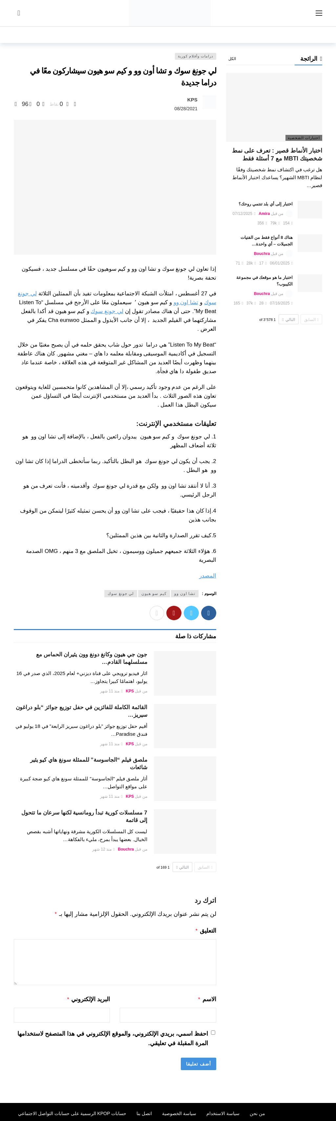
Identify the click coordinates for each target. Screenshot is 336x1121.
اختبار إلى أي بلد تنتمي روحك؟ (266, 203)
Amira (264, 213)
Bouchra (126, 849)
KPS (192, 99)
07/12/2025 (244, 213)
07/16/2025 (281, 303)
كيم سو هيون (154, 593)
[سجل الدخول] (19, 13)
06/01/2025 (281, 263)
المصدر (207, 576)
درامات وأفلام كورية (195, 56)
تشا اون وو (186, 302)
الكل (232, 58)
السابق (205, 867)
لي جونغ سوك (107, 311)
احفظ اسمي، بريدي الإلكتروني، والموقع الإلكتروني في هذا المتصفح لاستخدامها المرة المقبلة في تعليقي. (112, 1036)
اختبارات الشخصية (304, 138)
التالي (182, 867)
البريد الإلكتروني (88, 998)
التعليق (205, 930)
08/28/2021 (186, 108)
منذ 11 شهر (111, 691)
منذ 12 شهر (103, 849)
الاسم (207, 998)
